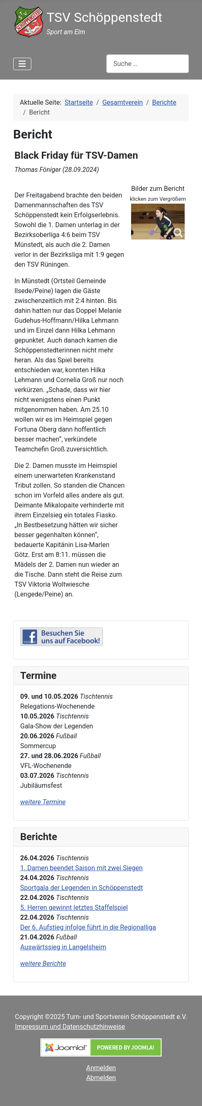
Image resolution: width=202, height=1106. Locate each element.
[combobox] (147, 63)
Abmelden (101, 1078)
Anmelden (101, 1068)
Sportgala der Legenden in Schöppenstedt (81, 888)
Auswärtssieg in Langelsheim (63, 947)
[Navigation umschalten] (22, 64)
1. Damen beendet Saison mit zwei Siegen (81, 868)
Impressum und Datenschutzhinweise (70, 1027)
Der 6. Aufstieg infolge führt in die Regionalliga (88, 927)
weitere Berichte (43, 963)
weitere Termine (43, 802)
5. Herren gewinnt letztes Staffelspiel (74, 907)
